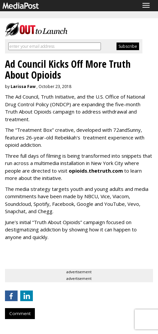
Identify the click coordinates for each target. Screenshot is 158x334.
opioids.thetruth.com (96, 170)
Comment (20, 313)
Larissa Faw (23, 86)
